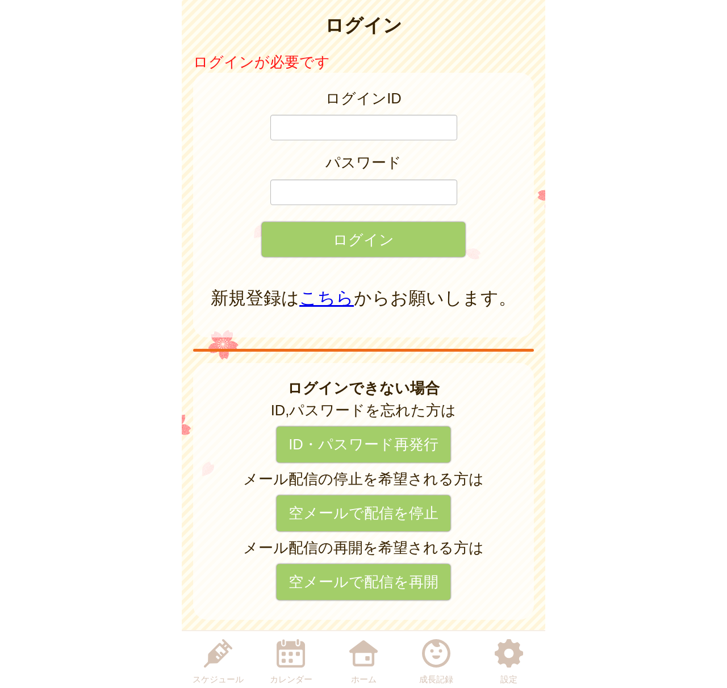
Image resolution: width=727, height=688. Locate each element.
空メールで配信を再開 (363, 582)
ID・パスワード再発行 (363, 444)
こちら (326, 298)
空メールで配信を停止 (363, 513)
